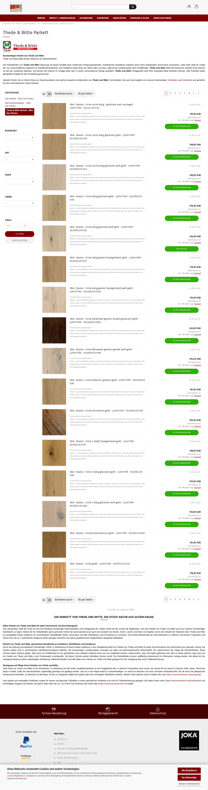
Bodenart (11, 130)
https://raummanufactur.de (111, 683)
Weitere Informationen (189, 784)
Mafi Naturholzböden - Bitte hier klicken (18, 104)
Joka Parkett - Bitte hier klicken (19, 98)
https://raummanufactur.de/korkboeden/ (183, 680)
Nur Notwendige (189, 777)
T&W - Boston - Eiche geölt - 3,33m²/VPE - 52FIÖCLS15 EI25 (100, 563)
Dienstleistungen (162, 18)
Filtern (20, 234)
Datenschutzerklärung (16, 778)
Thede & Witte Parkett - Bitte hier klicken (20, 111)
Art (7, 152)
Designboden (86, 18)
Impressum (62, 739)
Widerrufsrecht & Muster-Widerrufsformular (77, 753)
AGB (59, 762)
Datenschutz (158, 713)
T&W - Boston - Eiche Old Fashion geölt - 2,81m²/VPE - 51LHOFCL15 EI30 (106, 410)
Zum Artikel (181, 249)
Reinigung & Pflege (139, 18)
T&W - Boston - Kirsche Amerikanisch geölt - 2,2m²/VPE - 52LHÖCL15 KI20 (107, 533)
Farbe (8, 196)
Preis (8, 220)
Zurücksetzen (19, 240)
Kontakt (60, 744)
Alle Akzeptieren (189, 770)
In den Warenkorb (182, 126)
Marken (41, 18)
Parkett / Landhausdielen (62, 18)
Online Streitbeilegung (67, 758)
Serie (8, 174)
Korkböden (187, 80)
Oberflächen (119, 18)
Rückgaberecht (108, 713)
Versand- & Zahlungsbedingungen (72, 748)
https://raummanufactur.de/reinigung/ (183, 674)
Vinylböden (173, 80)
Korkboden (103, 18)
